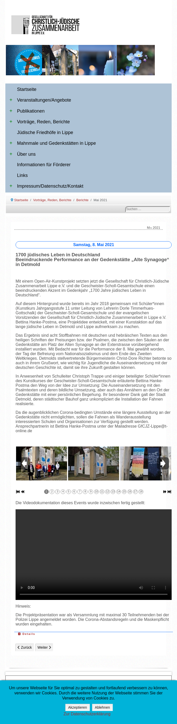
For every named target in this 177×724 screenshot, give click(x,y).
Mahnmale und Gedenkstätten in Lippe (52, 143)
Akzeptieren (77, 707)
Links (22, 175)
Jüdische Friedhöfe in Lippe (45, 132)
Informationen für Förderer (44, 164)
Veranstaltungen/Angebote (40, 100)
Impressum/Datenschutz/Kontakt (46, 186)
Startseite (26, 89)
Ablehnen (102, 707)
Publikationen (27, 111)
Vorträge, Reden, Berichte (39, 121)
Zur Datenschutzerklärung (87, 714)
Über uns (22, 154)
